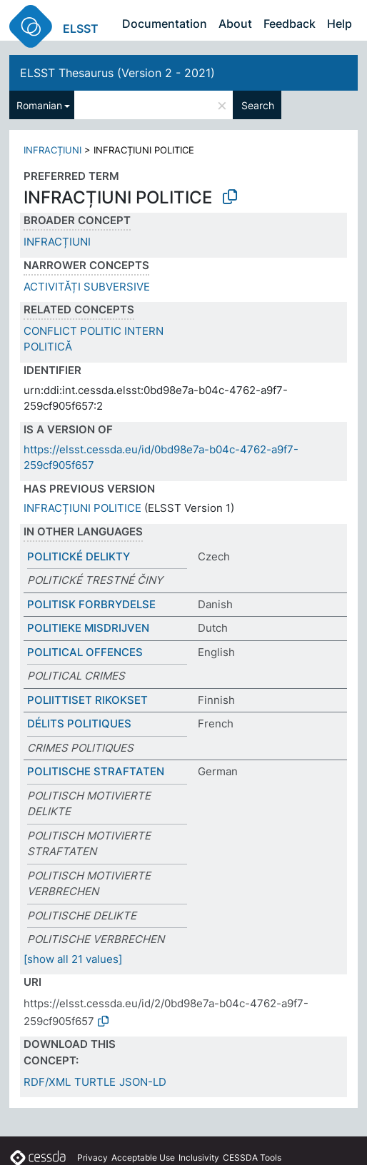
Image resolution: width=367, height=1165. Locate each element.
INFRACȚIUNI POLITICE (82, 508)
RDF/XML (47, 1082)
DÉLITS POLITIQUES (79, 723)
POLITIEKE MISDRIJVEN (88, 628)
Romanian (39, 105)
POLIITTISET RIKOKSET (87, 700)
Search (257, 105)
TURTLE (95, 1082)
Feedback (289, 23)
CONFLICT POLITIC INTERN (94, 331)
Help (339, 23)
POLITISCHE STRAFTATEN (95, 771)
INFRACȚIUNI (52, 150)
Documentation (164, 23)
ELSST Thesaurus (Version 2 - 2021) (117, 73)
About (235, 23)
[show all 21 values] (73, 959)
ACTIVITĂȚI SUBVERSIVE (87, 286)
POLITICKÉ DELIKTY (78, 556)
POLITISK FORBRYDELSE (91, 604)
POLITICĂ (48, 346)
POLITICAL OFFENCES (85, 652)
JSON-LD (142, 1082)
